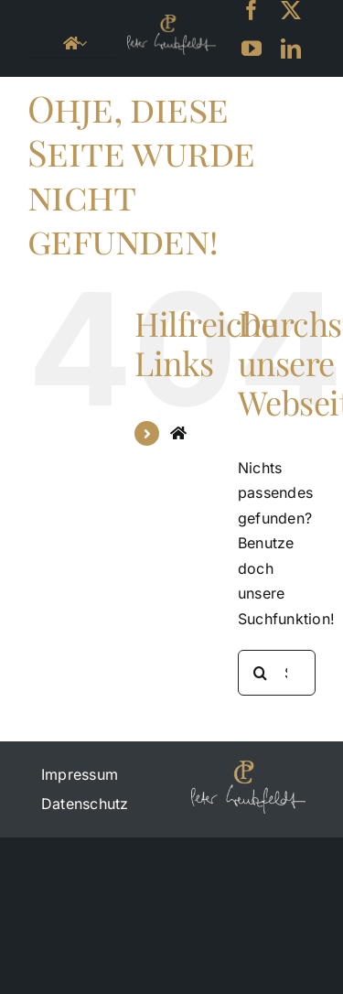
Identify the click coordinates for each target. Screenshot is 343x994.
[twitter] (291, 10)
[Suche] (261, 673)
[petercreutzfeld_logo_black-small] (171, 22)
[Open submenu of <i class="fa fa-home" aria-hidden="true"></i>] (82, 43)
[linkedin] (291, 48)
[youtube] (251, 48)
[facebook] (251, 10)
